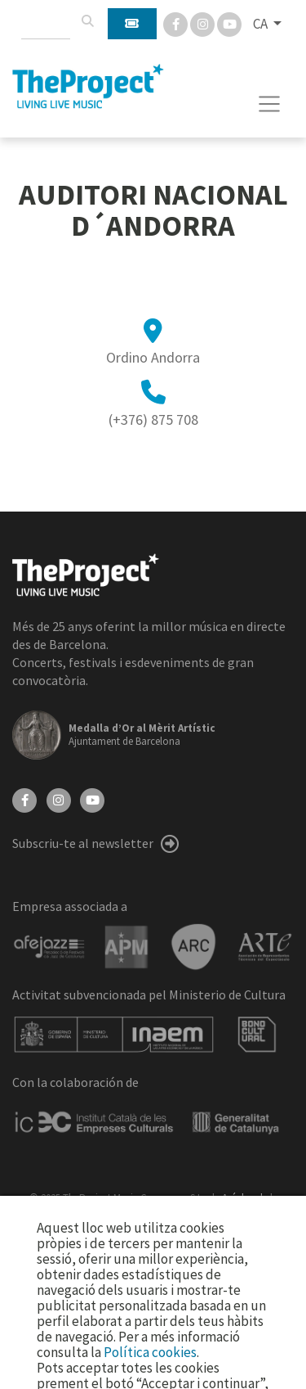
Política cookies (150, 1352)
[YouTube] (92, 799)
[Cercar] (87, 21)
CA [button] (261, 24)
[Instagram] (203, 23)
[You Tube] (229, 23)
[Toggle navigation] (270, 104)
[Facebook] (176, 23)
